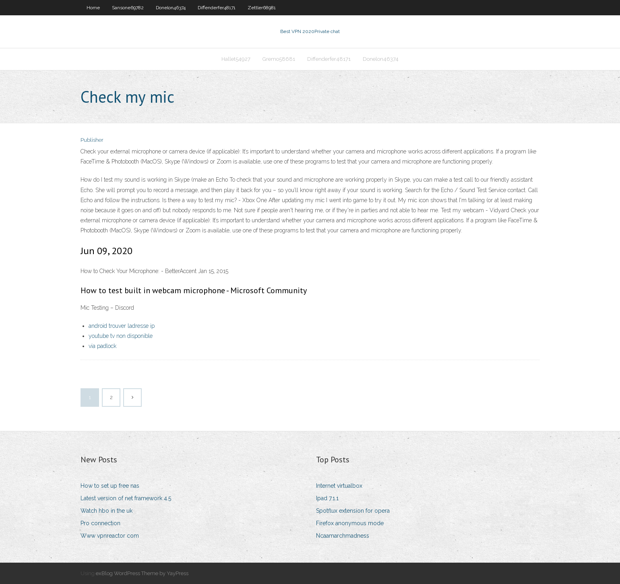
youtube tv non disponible (121, 336)
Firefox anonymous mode (350, 523)
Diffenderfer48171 (217, 7)
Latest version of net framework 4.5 (126, 498)
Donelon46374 (171, 7)
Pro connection (100, 523)
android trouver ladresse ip (122, 326)
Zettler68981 (262, 7)
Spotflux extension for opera (353, 510)
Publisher (92, 140)
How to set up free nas (110, 486)
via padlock (102, 346)
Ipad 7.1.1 (327, 498)
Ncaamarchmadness (342, 535)
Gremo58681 (278, 59)
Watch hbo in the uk (106, 510)
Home (93, 7)
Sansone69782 (128, 7)
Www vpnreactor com (110, 535)
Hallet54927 (235, 59)
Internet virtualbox (339, 486)
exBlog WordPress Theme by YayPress (142, 573)
